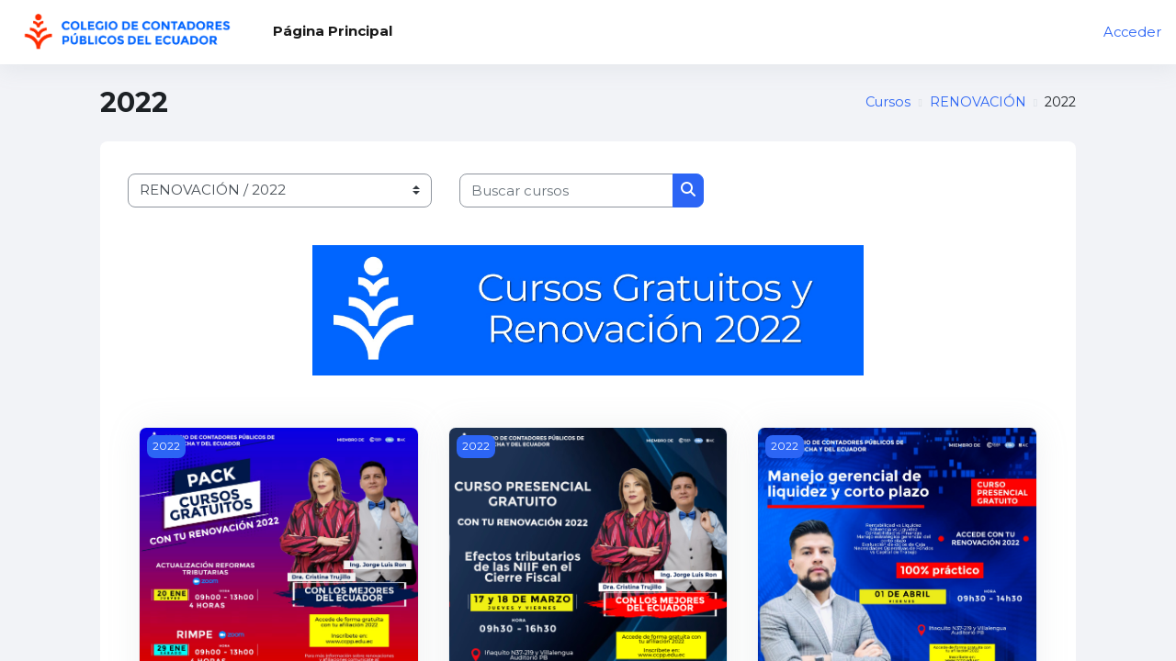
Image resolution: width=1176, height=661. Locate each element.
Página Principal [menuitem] (332, 30)
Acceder (1131, 31)
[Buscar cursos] (566, 190)
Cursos (880, 102)
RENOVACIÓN (973, 102)
